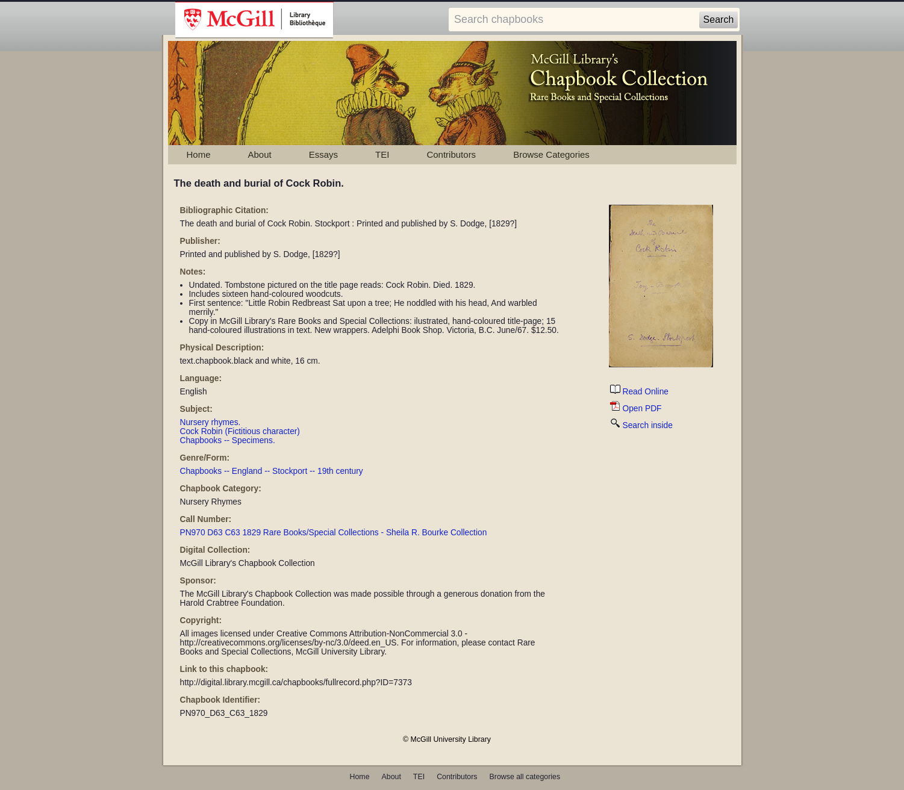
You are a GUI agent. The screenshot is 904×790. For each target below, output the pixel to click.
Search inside (641, 425)
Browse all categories (525, 777)
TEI (382, 154)
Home (199, 154)
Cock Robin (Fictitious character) (240, 431)
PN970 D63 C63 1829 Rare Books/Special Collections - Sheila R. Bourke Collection (333, 532)
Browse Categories (551, 154)
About (260, 154)
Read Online (639, 391)
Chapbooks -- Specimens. (227, 440)
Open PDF (636, 408)
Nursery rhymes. (210, 422)
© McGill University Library (447, 739)
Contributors (451, 154)
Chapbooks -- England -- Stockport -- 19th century (271, 471)
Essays (323, 154)
